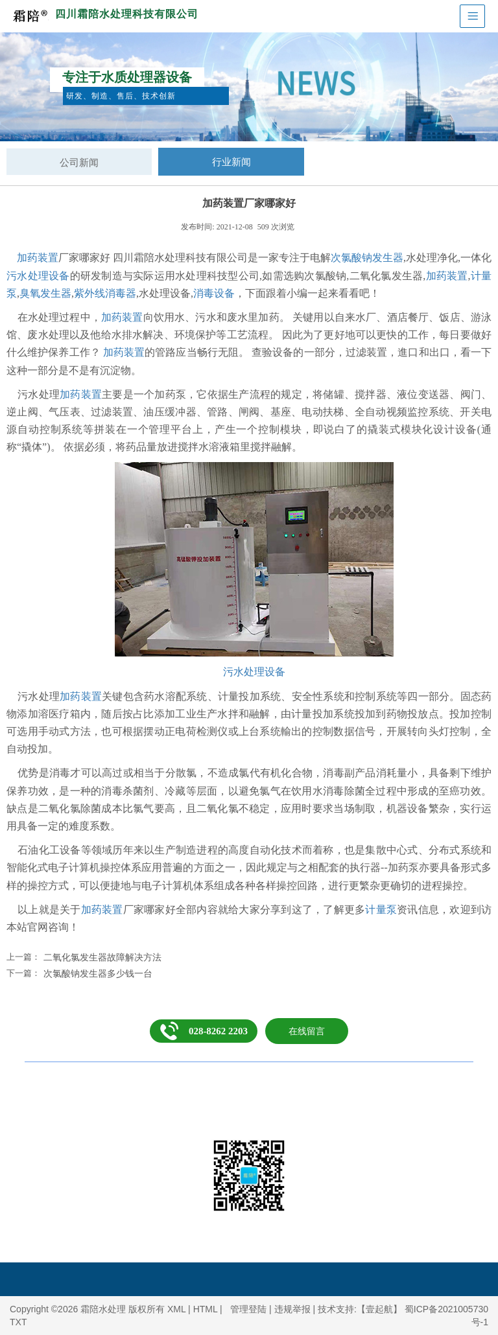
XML (176, 1309)
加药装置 (37, 257)
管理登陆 (248, 1309)
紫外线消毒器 (105, 293)
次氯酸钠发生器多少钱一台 (97, 973)
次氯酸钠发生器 (367, 257)
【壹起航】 (379, 1309)
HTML (205, 1309)
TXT (18, 1322)
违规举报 (292, 1309)
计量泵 (381, 909)
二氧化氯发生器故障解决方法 (102, 957)
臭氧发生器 (45, 293)
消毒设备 (214, 293)
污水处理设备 (38, 275)
